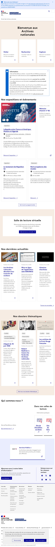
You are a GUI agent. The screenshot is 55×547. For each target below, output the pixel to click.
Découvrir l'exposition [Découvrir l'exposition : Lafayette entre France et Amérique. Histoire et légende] (10, 155)
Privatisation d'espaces (21, 503)
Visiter (6, 52)
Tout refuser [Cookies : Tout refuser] (29, 540)
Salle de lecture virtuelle (26, 232)
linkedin (42, 479)
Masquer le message (53, 2)
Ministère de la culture (6, 527)
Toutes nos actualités (46, 305)
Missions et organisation (39, 489)
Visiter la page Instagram (50, 475)
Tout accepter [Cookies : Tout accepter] (41, 540)
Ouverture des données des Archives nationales (22, 491)
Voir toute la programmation (27, 205)
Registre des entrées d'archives (40, 493)
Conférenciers (13, 506)
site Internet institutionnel (36, 4)
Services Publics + (25, 448)
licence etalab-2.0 (30, 545)
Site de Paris (48, 427)
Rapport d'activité (41, 496)
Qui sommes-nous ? (6, 428)
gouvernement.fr (46, 527)
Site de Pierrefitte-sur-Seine (38, 427)
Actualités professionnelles (13, 491)
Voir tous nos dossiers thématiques (27, 391)
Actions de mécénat (30, 489)
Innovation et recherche (13, 509)
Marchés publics (4, 495)
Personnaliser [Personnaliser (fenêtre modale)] (17, 540)
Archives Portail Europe (33, 527)
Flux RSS (50, 479)
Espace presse (4, 488)
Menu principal (53, 11)
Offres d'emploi (4, 493)
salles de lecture (37, 94)
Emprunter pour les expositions (13, 503)
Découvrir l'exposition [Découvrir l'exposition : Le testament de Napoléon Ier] (10, 198)
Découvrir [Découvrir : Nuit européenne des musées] (33, 198)
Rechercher (49, 11)
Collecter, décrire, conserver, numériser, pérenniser (14, 498)
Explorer (42, 52)
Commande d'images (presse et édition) (22, 497)
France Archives (20, 527)
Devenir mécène (31, 492)
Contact (3, 491)
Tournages (21, 500)
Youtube (46, 479)
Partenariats (12, 494)
